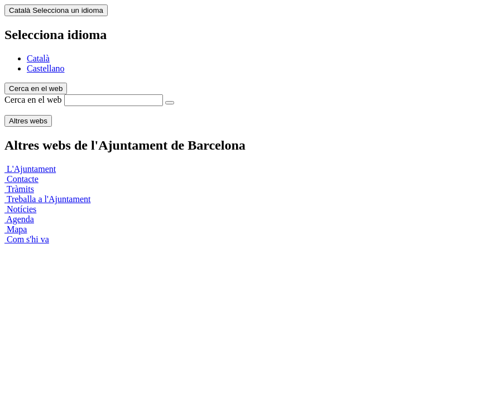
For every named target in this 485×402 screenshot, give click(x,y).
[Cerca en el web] (169, 102)
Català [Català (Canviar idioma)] (56, 10)
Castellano (46, 68)
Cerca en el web (33, 99)
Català (38, 58)
